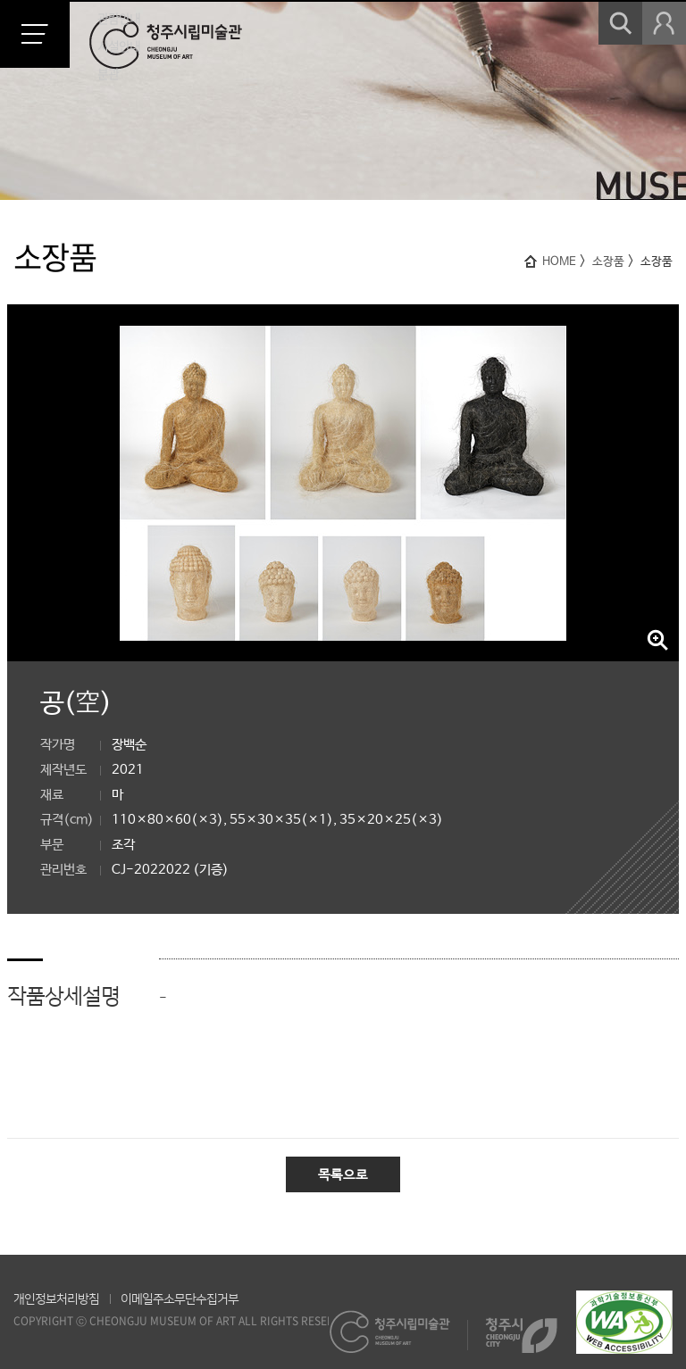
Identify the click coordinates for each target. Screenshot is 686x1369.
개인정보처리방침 (56, 1299)
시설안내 (118, 46)
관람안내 (118, 18)
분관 (108, 74)
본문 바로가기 (0, 0)
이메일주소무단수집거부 (179, 1299)
